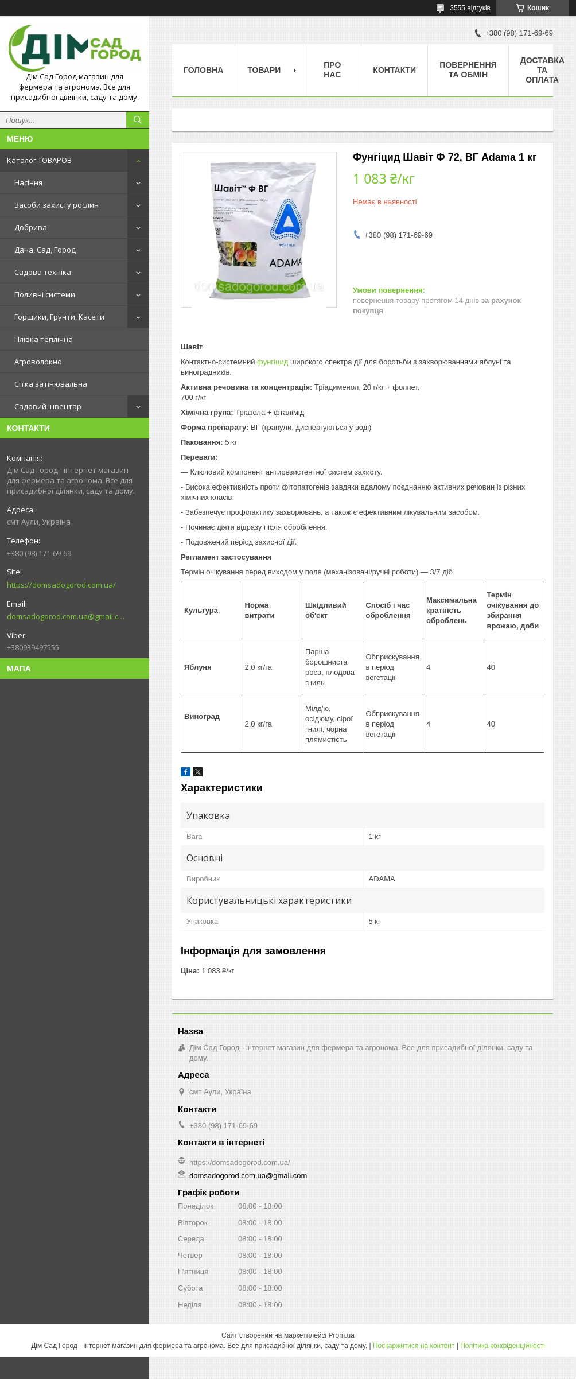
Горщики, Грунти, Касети (59, 317)
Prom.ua (342, 1335)
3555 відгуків (470, 8)
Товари (264, 70)
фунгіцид (272, 362)
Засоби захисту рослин (56, 205)
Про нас (332, 69)
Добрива (30, 227)
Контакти (394, 70)
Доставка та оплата (542, 70)
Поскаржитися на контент (413, 1346)
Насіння (28, 182)
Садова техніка (42, 272)
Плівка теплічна (43, 339)
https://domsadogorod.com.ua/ (61, 585)
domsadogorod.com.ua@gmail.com (65, 616)
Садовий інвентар (47, 406)
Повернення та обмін (467, 69)
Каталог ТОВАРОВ (39, 160)
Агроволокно (38, 361)
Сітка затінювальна (50, 384)
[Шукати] (137, 120)
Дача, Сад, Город (45, 249)
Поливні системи (44, 294)
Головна (203, 70)
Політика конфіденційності (502, 1346)
